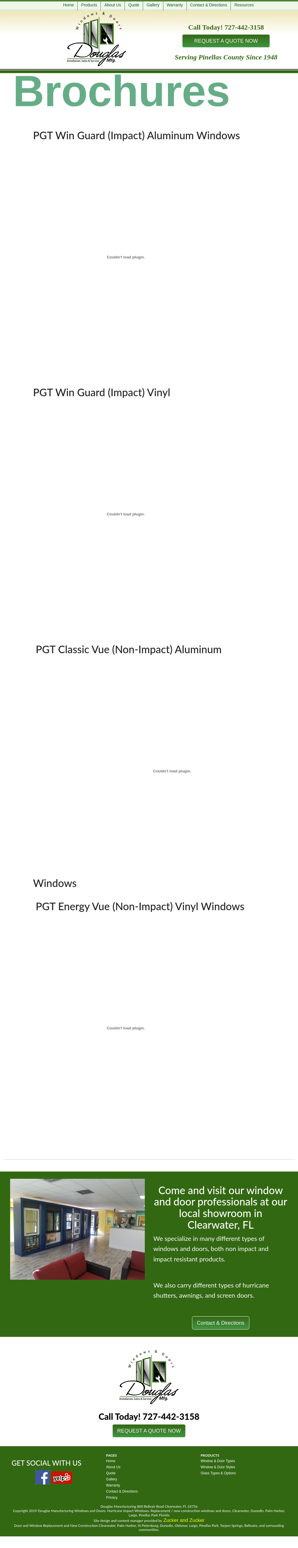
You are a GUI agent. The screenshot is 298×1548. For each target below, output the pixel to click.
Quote (133, 5)
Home (68, 5)
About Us (112, 5)
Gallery (153, 5)
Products (89, 5)
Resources (244, 5)
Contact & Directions (208, 5)
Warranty (175, 5)
